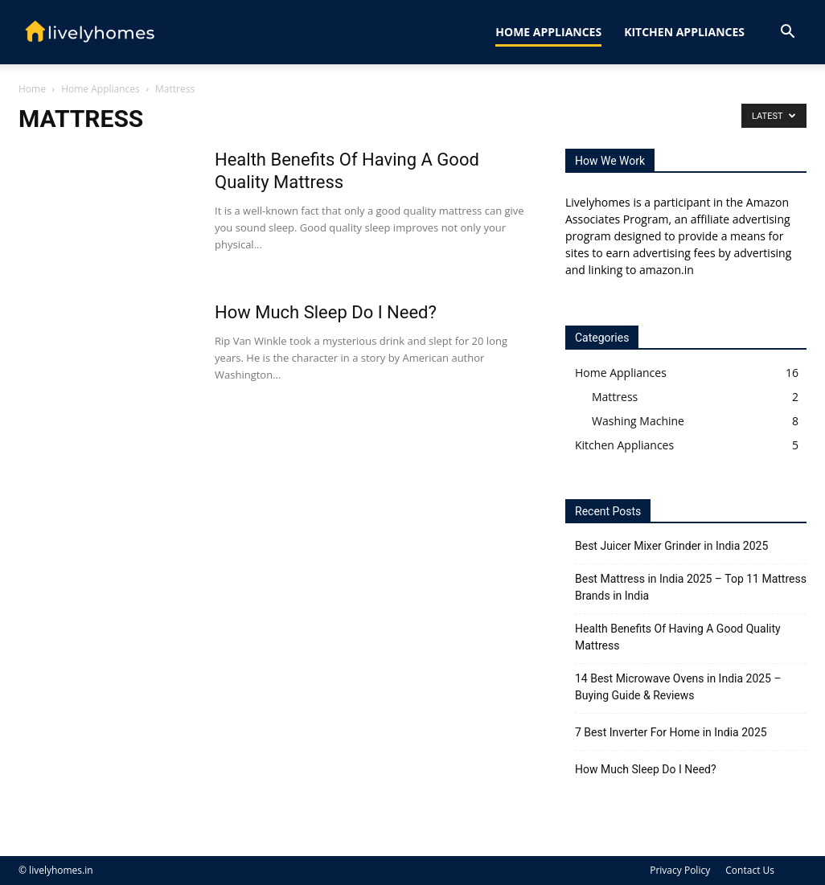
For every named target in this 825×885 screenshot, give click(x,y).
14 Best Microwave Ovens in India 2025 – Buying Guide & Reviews (678, 687)
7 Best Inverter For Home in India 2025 (671, 732)
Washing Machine (638, 420)
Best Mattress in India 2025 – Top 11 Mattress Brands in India (691, 587)
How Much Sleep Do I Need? (326, 312)
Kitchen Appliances (684, 31)
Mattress (615, 396)
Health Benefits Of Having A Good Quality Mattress (678, 637)
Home (32, 89)
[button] (787, 33)
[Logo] (90, 32)
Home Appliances (548, 31)
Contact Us (749, 870)
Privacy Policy (680, 870)
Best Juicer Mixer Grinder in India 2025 (671, 545)
